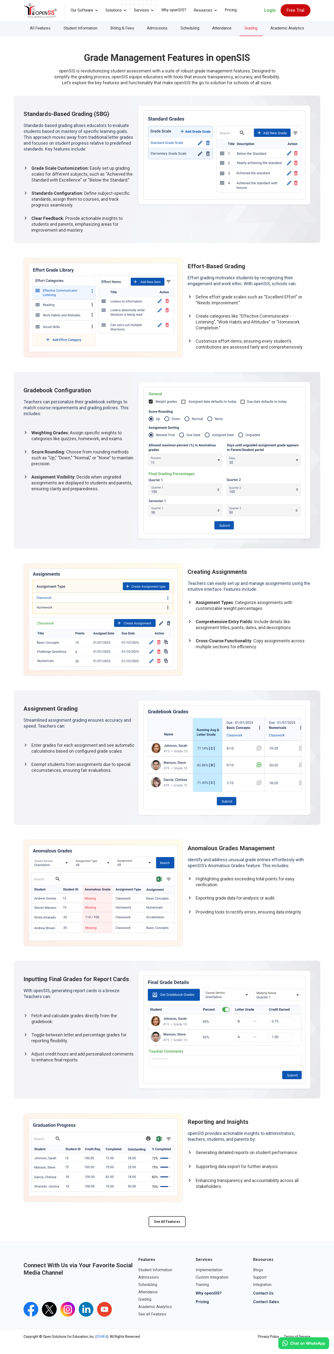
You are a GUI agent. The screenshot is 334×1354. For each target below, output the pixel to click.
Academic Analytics (287, 28)
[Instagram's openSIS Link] (67, 1309)
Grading (250, 28)
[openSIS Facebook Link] (31, 1309)
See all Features (152, 1314)
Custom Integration (212, 1277)
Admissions (157, 28)
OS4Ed (102, 1337)
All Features (40, 28)
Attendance (221, 28)
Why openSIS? (173, 10)
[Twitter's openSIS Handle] (49, 1309)
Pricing (231, 10)
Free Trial (295, 10)
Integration (262, 1284)
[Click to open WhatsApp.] (303, 1343)
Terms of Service (297, 1337)
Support (260, 1277)
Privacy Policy (268, 1337)
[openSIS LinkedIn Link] (86, 1309)
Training (202, 1284)
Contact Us (263, 1293)
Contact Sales (266, 1301)
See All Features (167, 1222)
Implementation (209, 1270)
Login (270, 10)
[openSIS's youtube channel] (104, 1309)
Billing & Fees (122, 28)
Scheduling (189, 28)
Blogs (258, 1270)
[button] (84, 10)
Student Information (80, 28)
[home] (44, 10)
